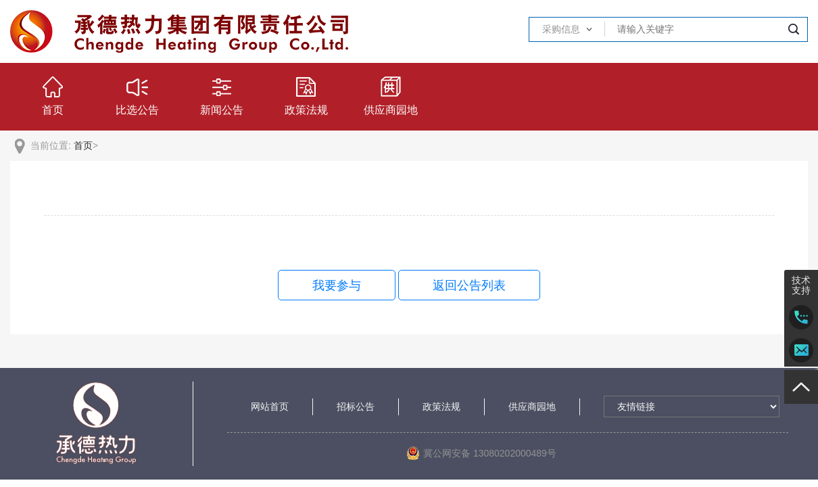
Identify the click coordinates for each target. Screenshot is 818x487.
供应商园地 (532, 406)
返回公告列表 (469, 285)
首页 (83, 145)
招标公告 (356, 406)
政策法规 (441, 406)
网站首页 (270, 406)
